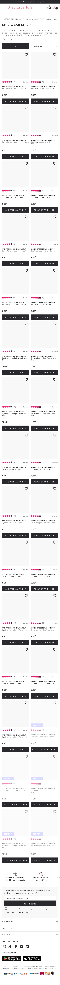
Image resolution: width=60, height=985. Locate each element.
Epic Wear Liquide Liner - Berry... (43, 251)
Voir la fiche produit (44, 749)
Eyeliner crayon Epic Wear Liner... (14, 469)
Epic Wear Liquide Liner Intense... (14, 89)
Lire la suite (7, 39)
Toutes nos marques (30, 19)
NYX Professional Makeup (49, 19)
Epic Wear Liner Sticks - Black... (42, 305)
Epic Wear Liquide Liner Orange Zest (42, 143)
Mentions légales (11, 967)
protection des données (19, 912)
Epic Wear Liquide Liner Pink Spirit (15, 142)
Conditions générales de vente (31, 967)
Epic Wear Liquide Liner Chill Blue (43, 89)
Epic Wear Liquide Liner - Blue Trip (15, 251)
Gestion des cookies (18, 969)
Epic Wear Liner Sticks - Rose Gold (15, 790)
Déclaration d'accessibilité (37, 969)
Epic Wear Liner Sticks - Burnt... (42, 737)
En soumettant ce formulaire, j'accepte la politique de (28, 910)
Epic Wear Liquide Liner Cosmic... (14, 197)
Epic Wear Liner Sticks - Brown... (14, 305)
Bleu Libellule (16, 19)
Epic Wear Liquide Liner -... (40, 197)
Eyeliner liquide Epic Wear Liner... (14, 358)
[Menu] (3, 7)
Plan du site (52, 969)
